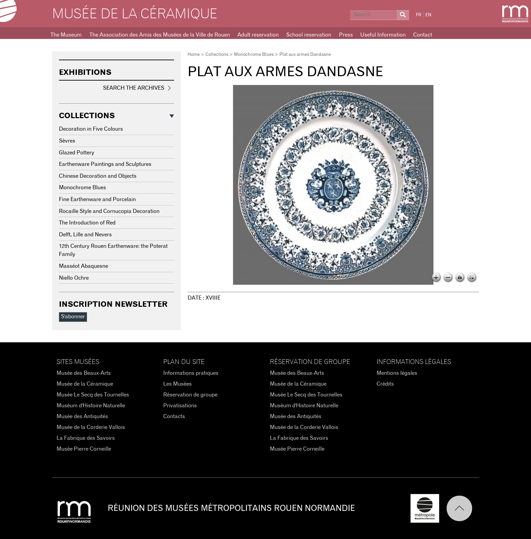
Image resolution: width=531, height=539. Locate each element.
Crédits (385, 384)
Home (194, 54)
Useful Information (383, 35)
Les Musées (177, 384)
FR (418, 15)
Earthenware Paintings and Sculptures (105, 164)
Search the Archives (133, 88)
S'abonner (73, 316)
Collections (217, 54)
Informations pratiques (190, 373)
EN (428, 15)
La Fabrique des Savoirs (86, 438)
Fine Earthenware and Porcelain (97, 199)
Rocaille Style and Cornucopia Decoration (109, 211)
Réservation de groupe (190, 394)
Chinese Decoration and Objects (97, 176)
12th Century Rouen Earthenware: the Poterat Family (113, 250)
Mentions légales (397, 373)
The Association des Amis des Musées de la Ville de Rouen (159, 35)
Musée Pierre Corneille (84, 449)
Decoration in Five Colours (91, 129)
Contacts (174, 416)
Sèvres (67, 141)
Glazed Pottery (76, 152)
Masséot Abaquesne (83, 266)
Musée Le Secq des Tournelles (93, 394)
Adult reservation (258, 35)
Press (346, 35)
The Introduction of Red (87, 222)
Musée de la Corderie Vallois (91, 427)
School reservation (308, 35)
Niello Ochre (74, 278)
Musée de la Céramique (134, 14)
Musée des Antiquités (82, 416)
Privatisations (180, 405)
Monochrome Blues (254, 54)
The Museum (66, 35)
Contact (422, 35)
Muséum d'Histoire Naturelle (91, 405)
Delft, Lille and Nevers (85, 234)
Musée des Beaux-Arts (84, 373)
